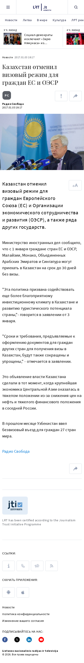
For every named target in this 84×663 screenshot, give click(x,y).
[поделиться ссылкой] (75, 96)
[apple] (23, 592)
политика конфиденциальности (26, 614)
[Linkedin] (29, 639)
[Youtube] (41, 639)
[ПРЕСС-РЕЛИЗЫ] (37, 566)
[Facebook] (5, 639)
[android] (8, 592)
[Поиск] (76, 7)
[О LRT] (8, 566)
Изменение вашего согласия (23, 621)
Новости (7, 57)
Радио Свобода (13, 103)
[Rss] (51, 566)
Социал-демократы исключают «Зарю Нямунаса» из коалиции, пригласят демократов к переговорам (39, 39)
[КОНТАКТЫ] (23, 566)
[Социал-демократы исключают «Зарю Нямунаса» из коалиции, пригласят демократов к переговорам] (13, 39)
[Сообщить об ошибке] (61, 96)
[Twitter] (17, 639)
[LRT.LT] (42, 6)
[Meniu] (8, 7)
